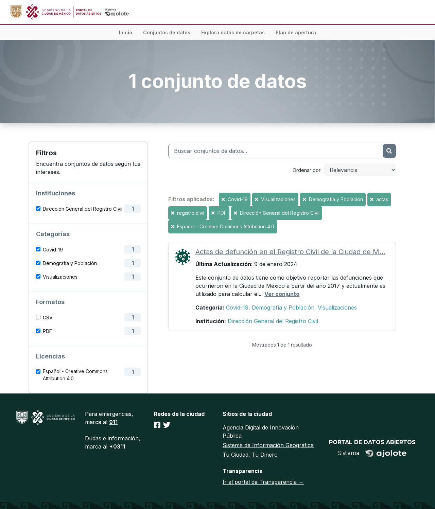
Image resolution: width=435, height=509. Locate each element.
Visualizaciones (60, 277)
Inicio (125, 32)
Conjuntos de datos (166, 32)
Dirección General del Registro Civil (82, 209)
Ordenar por (306, 170)
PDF (47, 331)
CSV (48, 317)
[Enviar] (389, 151)
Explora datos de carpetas (233, 32)
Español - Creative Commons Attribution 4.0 (75, 374)
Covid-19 (53, 249)
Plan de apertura (296, 32)
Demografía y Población (70, 263)
